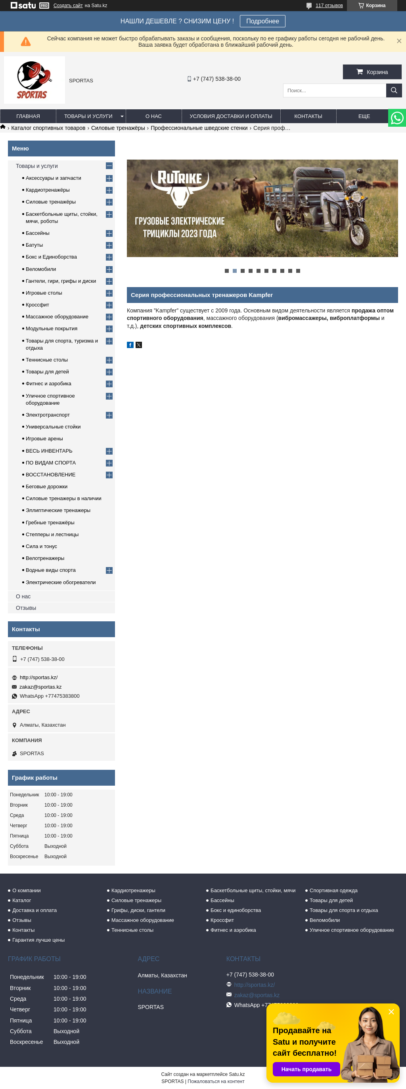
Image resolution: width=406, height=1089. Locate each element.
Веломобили (41, 269)
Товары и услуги (88, 116)
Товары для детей (47, 372)
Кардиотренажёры (48, 190)
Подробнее (262, 21)
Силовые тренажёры (118, 128)
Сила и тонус (41, 546)
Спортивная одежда (334, 890)
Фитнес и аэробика (48, 383)
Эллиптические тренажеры (58, 510)
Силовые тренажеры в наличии (64, 498)
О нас (154, 116)
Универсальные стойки (53, 427)
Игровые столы (44, 293)
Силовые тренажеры (136, 900)
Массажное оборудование (57, 317)
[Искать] (394, 90)
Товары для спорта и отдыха (344, 910)
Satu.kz (237, 1074)
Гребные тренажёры (50, 522)
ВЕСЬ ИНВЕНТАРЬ (49, 451)
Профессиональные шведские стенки (199, 128)
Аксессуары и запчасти (53, 178)
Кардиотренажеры (133, 890)
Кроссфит (37, 305)
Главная (28, 116)
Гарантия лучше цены (38, 940)
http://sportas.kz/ (38, 677)
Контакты (308, 116)
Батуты (34, 245)
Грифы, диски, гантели (138, 910)
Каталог (21, 900)
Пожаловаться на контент (216, 1081)
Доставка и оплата (34, 910)
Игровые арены (44, 439)
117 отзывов (329, 5)
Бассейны (38, 233)
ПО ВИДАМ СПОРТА (51, 463)
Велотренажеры (45, 558)
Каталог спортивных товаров (48, 128)
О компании (26, 890)
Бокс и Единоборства (51, 257)
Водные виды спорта (51, 570)
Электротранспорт (48, 415)
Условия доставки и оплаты (231, 116)
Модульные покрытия (51, 328)
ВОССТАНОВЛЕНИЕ (51, 475)
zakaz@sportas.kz (40, 687)
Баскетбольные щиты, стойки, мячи (253, 890)
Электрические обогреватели (61, 582)
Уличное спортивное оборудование (352, 930)
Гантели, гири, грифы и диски (61, 281)
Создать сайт (68, 5)
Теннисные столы (47, 360)
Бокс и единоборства (236, 910)
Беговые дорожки (46, 486)
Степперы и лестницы (52, 534)
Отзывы (26, 608)
